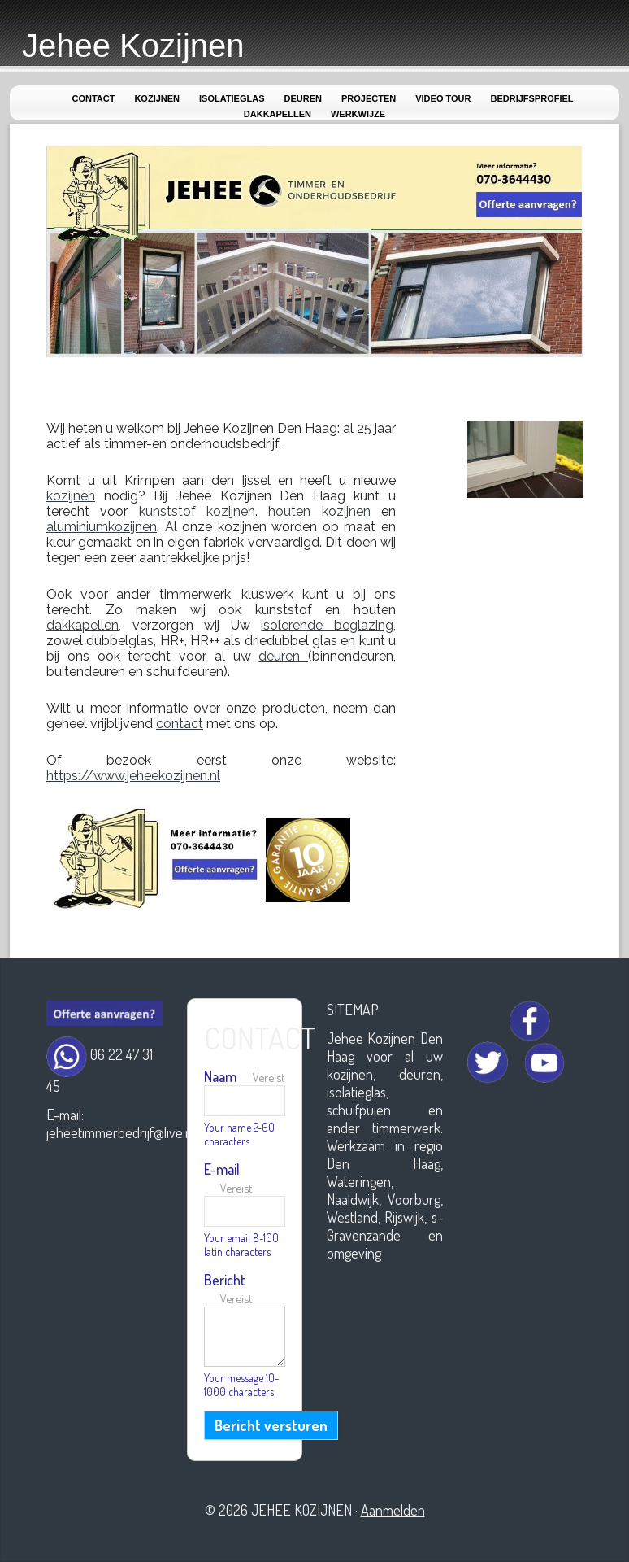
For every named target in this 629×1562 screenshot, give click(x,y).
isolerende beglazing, (328, 625)
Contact (93, 98)
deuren (283, 656)
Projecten (368, 98)
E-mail (228, 1177)
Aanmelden (393, 1510)
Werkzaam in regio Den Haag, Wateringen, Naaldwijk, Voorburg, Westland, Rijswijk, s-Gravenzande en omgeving (385, 1199)
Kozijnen (157, 98)
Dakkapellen (277, 114)
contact (179, 723)
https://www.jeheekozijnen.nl (133, 775)
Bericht (228, 1288)
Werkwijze (358, 114)
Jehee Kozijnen (133, 45)
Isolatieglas (231, 98)
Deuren (303, 98)
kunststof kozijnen (197, 511)
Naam (244, 1076)
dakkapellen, (83, 625)
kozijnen (70, 496)
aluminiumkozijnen (101, 526)
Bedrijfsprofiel (531, 98)
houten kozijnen (319, 511)
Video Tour (443, 98)
